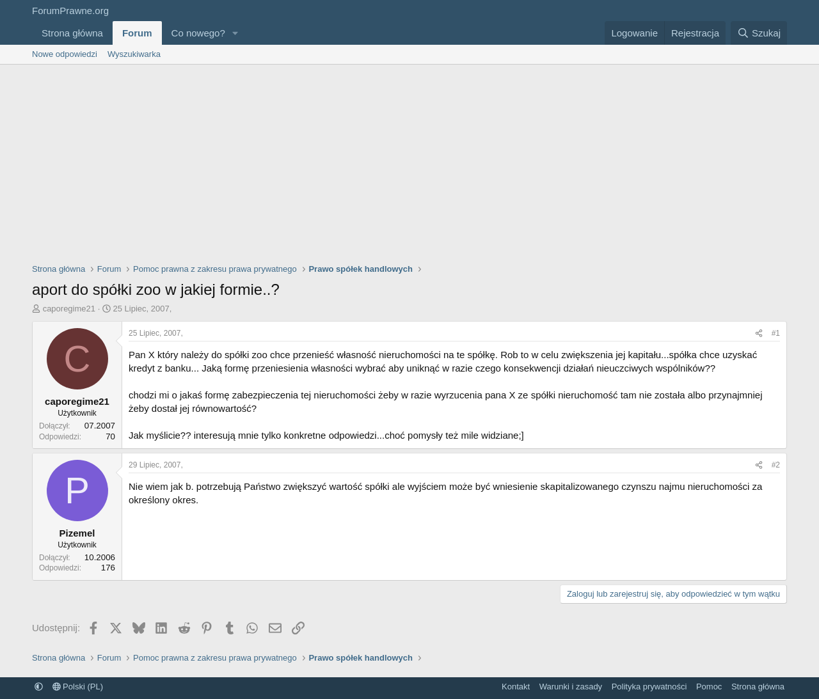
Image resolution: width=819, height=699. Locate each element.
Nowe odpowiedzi (64, 54)
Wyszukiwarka (134, 54)
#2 (776, 464)
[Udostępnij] (759, 333)
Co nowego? (198, 32)
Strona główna (72, 32)
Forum (137, 32)
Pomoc (709, 686)
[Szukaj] (759, 33)
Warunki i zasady (571, 686)
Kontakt (516, 686)
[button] (235, 33)
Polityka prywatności (649, 686)
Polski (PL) (77, 686)
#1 (776, 333)
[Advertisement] (409, 160)
